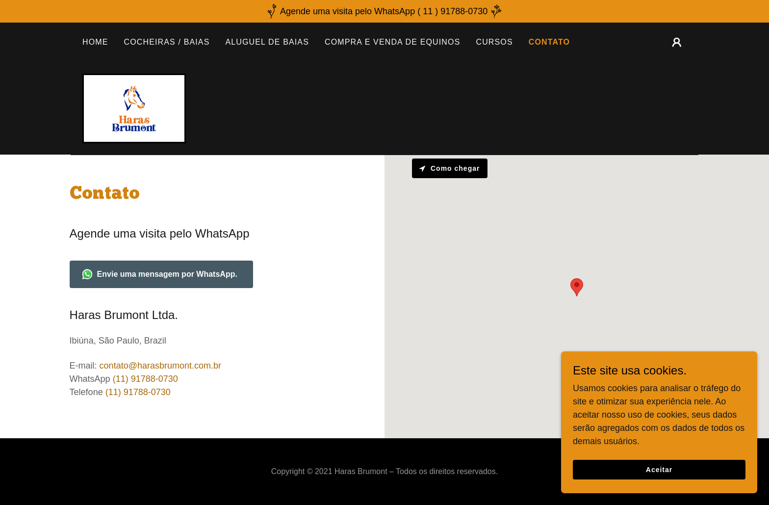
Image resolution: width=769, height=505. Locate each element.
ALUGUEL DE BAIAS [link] (267, 42)
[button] (677, 42)
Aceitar (659, 470)
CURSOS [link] (494, 42)
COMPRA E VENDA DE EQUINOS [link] (392, 42)
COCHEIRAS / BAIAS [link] (167, 42)
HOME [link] (95, 42)
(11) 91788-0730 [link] (145, 379)
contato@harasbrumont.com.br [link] (160, 366)
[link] (134, 108)
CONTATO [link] (549, 42)
